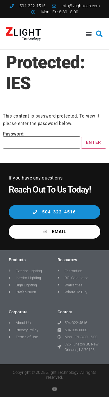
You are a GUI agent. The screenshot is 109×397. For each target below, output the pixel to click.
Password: (41, 140)
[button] (89, 34)
